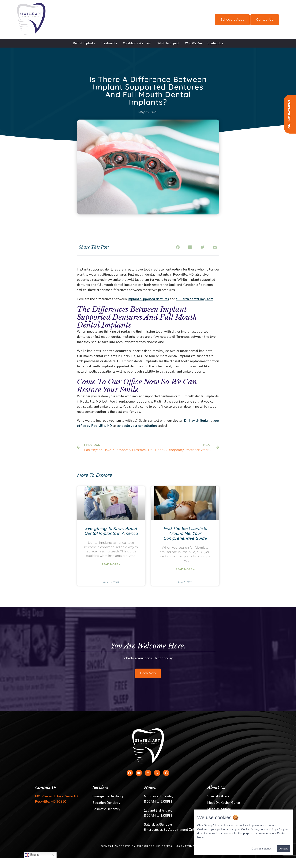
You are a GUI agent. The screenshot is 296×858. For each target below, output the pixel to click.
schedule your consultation (137, 426)
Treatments (109, 43)
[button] (178, 247)
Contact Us (264, 19)
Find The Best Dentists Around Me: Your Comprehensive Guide (185, 533)
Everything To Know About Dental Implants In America (111, 531)
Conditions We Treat (137, 43)
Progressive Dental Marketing (166, 846)
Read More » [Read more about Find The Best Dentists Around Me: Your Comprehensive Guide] (185, 569)
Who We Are (193, 43)
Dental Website (115, 846)
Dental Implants (84, 43)
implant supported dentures (148, 299)
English (33, 855)
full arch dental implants (194, 299)
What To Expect (168, 43)
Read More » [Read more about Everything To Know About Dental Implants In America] (111, 564)
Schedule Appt (232, 19)
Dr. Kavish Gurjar (196, 420)
